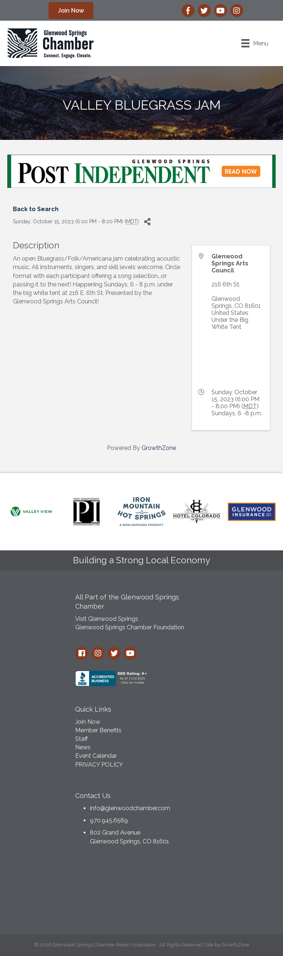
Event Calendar (96, 755)
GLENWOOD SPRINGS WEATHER (141, 891)
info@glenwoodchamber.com (130, 808)
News (83, 747)
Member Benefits (98, 730)
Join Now (87, 721)
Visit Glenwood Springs (106, 618)
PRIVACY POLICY (99, 764)
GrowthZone (159, 447)
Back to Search (36, 209)
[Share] (147, 222)
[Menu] (255, 43)
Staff (81, 738)
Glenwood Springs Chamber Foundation (129, 627)
